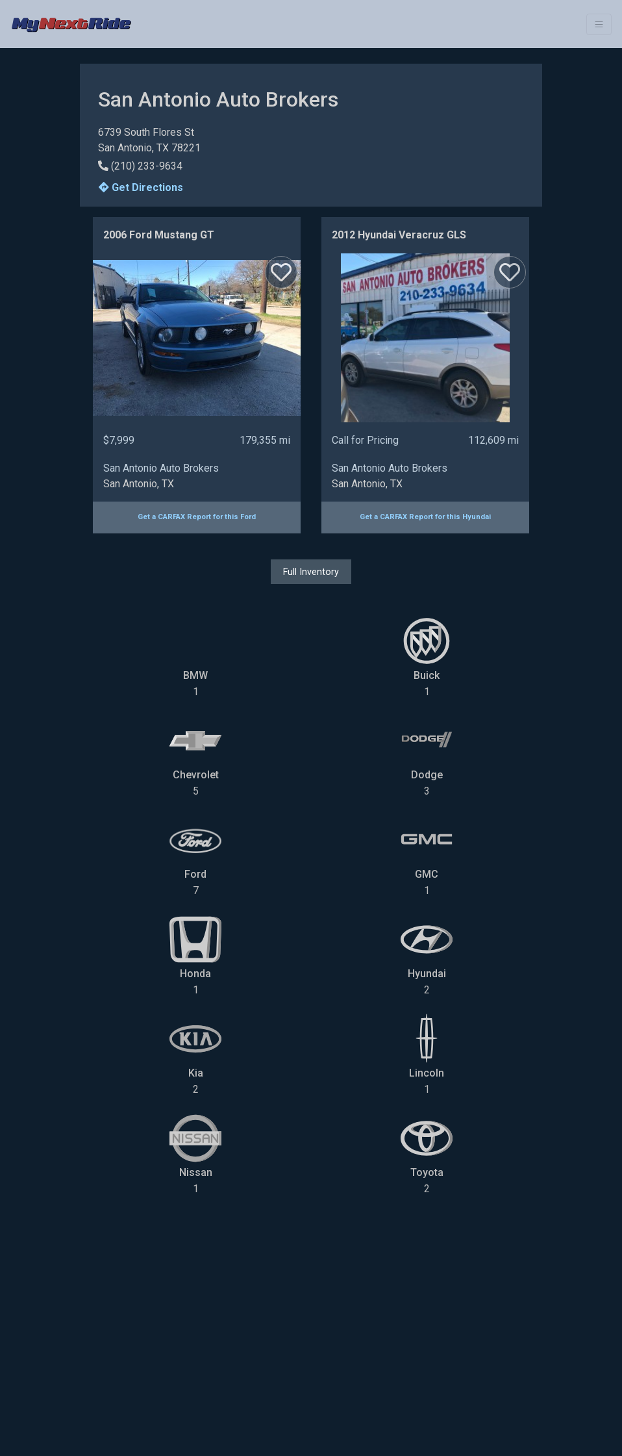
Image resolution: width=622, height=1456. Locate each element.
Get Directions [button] (141, 187)
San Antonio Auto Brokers (161, 468)
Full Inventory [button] (311, 572)
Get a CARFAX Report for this (197, 517)
